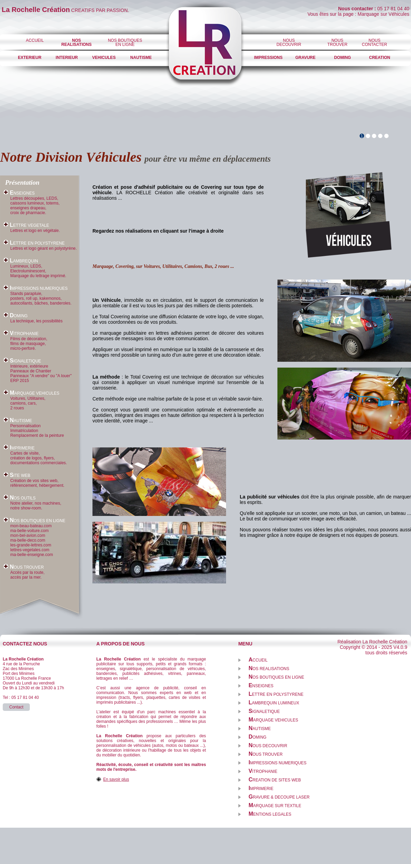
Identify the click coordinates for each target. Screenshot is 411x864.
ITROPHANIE (20, 333)
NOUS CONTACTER (374, 42)
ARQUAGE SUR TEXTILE (275, 805)
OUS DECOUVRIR (268, 745)
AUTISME (17, 420)
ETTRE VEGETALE (26, 225)
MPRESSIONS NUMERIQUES (35, 288)
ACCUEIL (35, 40)
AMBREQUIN (20, 261)
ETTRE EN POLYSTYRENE (34, 243)
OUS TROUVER (23, 567)
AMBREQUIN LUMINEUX (274, 703)
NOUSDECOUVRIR (288, 42)
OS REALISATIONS (269, 668)
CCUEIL (258, 660)
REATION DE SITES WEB (275, 780)
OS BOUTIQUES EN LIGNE (34, 520)
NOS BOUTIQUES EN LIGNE (125, 42)
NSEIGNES (19, 193)
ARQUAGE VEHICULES (31, 393)
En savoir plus (116, 779)
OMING (15, 315)
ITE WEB (16, 475)
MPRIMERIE (19, 448)
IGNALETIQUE (22, 361)
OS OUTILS (19, 498)
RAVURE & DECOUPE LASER (279, 797)
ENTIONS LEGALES (270, 814)
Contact (16, 707)
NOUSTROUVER (337, 42)
